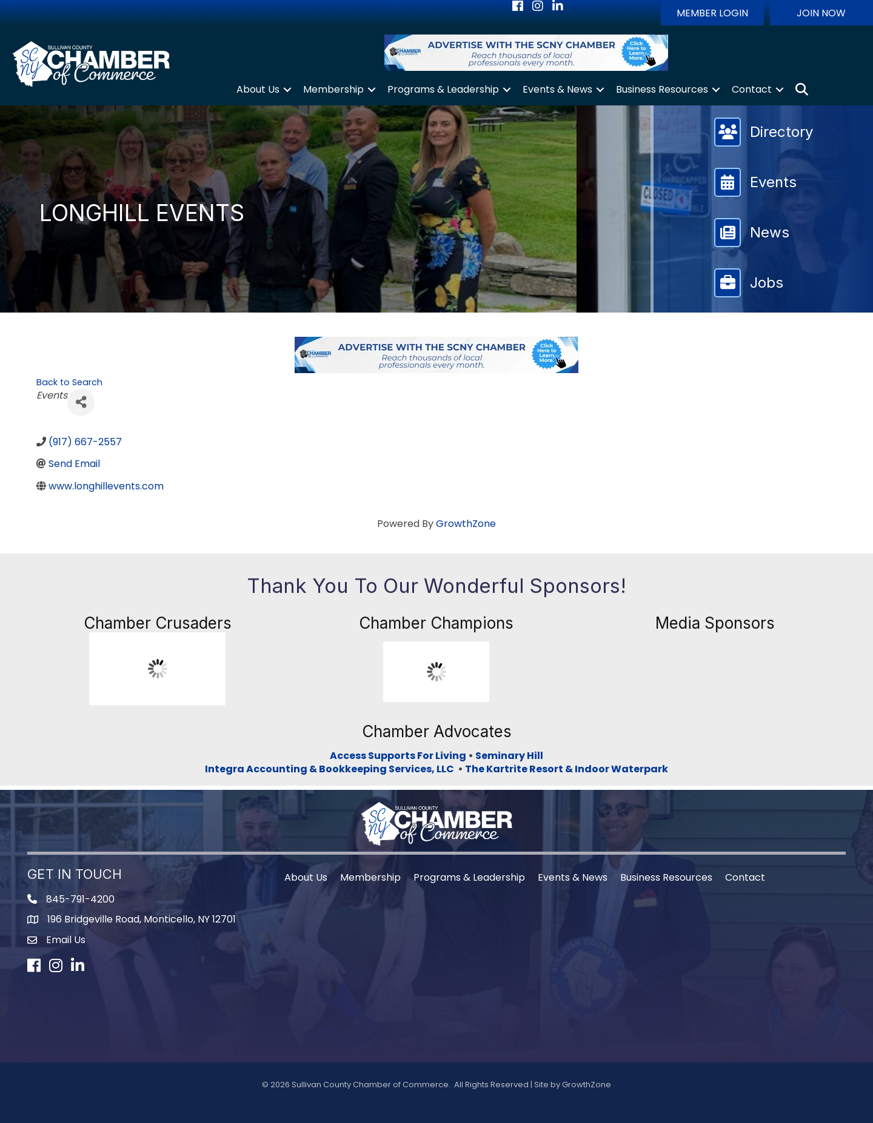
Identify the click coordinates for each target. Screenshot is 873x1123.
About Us (257, 89)
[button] (712, 12)
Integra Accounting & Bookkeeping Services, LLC (331, 769)
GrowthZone (466, 524)
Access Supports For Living (398, 756)
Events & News (557, 89)
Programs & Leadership (443, 89)
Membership (333, 89)
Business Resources (662, 89)
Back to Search (69, 382)
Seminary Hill (509, 756)
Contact (752, 89)
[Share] (81, 402)
